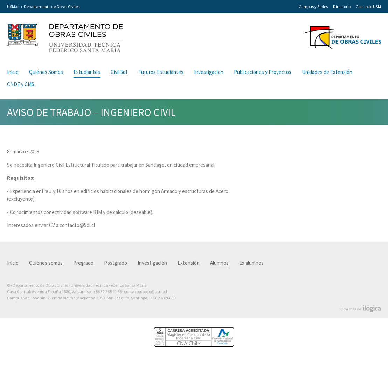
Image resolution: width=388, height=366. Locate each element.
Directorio (342, 6)
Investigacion (208, 72)
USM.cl (13, 6)
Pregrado (83, 263)
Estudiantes (87, 72)
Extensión (189, 263)
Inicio (13, 72)
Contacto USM (368, 6)
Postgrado (115, 263)
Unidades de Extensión (327, 72)
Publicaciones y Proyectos (262, 72)
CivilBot (119, 72)
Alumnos (219, 263)
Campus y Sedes (313, 6)
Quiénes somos (46, 263)
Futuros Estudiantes (160, 72)
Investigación (152, 263)
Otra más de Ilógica (361, 308)
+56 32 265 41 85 (107, 291)
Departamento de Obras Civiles (51, 6)
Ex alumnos (251, 263)
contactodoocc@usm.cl (145, 291)
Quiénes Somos (46, 72)
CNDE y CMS (20, 84)
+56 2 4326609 (163, 298)
